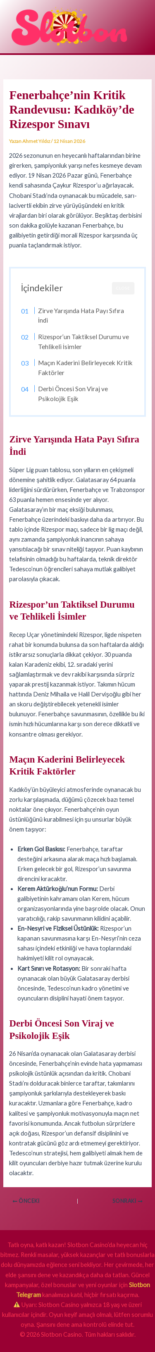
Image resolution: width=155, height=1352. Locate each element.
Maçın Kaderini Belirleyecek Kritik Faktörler (85, 367)
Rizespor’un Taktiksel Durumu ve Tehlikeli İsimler (83, 341)
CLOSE (123, 287)
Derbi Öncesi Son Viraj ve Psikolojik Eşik (73, 393)
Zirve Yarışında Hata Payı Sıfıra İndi (81, 315)
